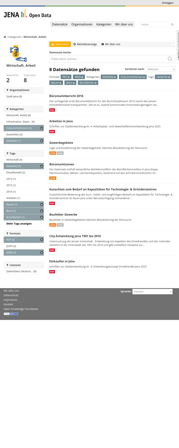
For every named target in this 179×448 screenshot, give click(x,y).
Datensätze (59, 24)
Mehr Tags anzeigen (19, 223)
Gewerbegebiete (61, 143)
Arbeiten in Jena (61, 121)
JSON (52, 153)
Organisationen (81, 24)
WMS (60, 153)
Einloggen (168, 2)
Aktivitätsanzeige (85, 44)
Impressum (10, 299)
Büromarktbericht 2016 (66, 96)
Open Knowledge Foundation (21, 309)
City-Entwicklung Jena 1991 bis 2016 (75, 236)
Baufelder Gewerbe (63, 214)
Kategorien (103, 24)
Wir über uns (124, 24)
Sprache (126, 291)
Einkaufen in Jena (62, 261)
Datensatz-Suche (60, 52)
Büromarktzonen (61, 164)
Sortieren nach (134, 69)
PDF (52, 110)
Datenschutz (11, 295)
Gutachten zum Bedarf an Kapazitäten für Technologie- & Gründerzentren (103, 189)
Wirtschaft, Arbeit (35, 37)
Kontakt (8, 304)
